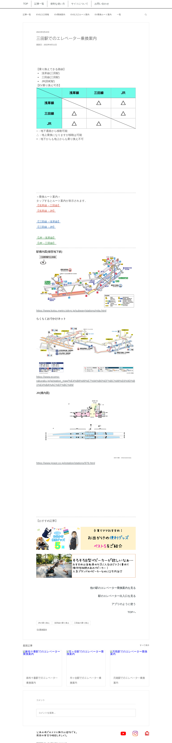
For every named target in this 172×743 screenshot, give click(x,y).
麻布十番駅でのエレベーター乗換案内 (42, 680)
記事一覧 (27, 14)
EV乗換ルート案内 (103, 14)
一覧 (119, 14)
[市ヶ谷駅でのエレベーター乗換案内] (86, 661)
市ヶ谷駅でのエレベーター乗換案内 (85, 680)
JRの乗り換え (44, 623)
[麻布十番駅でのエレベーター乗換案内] (42, 661)
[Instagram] (135, 733)
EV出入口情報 (42, 14)
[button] (145, 14)
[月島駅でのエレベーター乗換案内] (129, 661)
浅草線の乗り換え (61, 623)
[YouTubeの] (123, 733)
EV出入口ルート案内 (80, 14)
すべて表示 (144, 645)
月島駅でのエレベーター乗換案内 (129, 680)
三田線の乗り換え (81, 623)
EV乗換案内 (59, 14)
